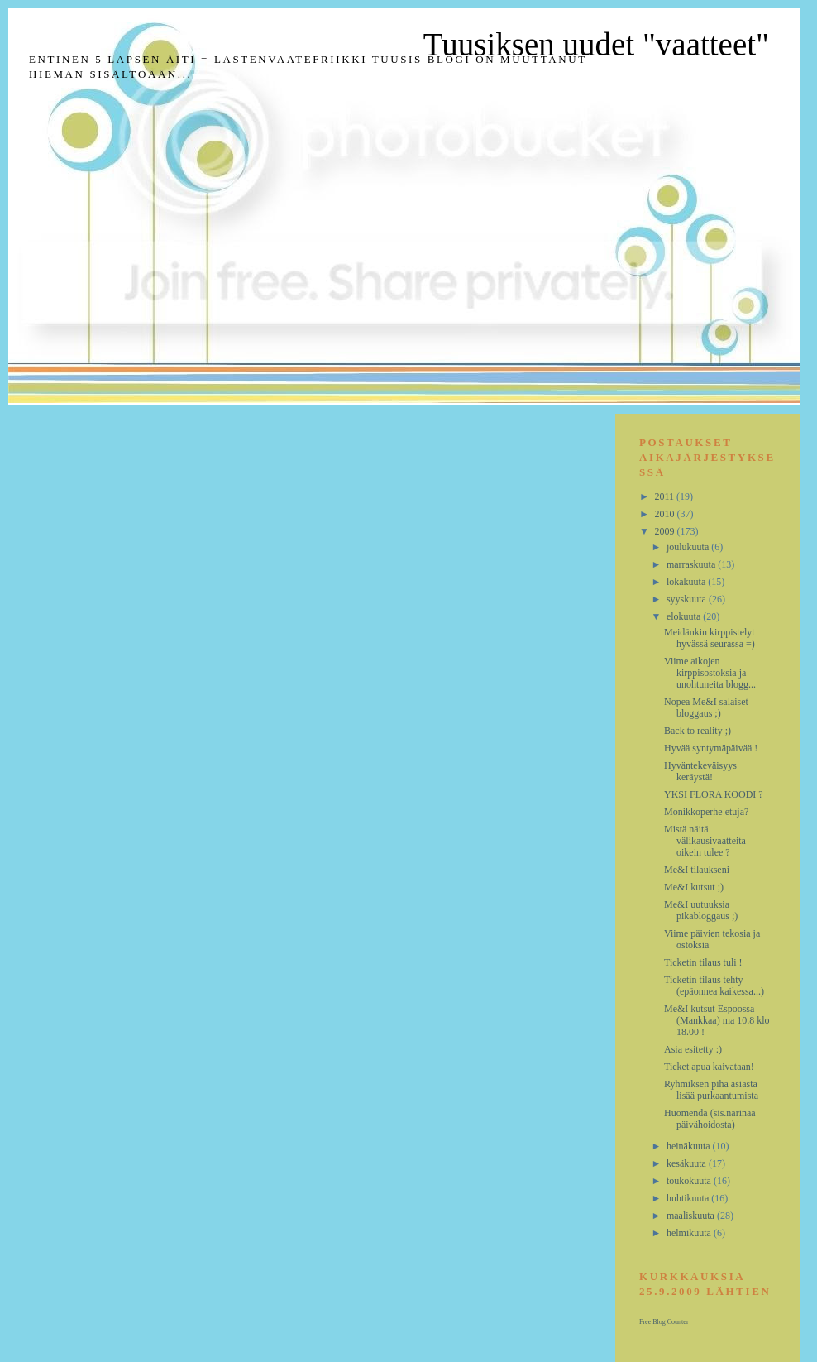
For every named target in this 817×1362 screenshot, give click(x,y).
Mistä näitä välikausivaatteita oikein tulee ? (705, 840)
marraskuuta (692, 564)
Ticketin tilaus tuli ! (703, 962)
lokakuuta (687, 581)
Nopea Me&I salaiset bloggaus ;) (706, 707)
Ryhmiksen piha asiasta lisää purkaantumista (711, 1089)
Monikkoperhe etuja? (706, 812)
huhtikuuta (688, 1198)
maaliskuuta (691, 1215)
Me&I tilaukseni (696, 869)
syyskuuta (687, 599)
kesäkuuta (687, 1163)
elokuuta (684, 616)
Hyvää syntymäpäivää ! (710, 748)
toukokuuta (690, 1181)
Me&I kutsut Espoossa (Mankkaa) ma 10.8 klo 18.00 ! (717, 1020)
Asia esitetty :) (693, 1049)
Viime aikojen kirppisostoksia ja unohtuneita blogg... (710, 672)
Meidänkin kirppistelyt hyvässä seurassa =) (709, 638)
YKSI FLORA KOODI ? (713, 794)
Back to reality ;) (697, 730)
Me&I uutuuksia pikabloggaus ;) (701, 910)
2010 (666, 514)
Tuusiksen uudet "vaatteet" (596, 44)
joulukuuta (688, 547)
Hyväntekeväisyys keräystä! (700, 771)
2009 (666, 531)
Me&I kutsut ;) (694, 887)
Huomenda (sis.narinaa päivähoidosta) (710, 1118)
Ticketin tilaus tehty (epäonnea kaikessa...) (714, 985)
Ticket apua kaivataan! (709, 1066)
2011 (666, 496)
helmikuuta (690, 1233)
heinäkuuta (689, 1146)
